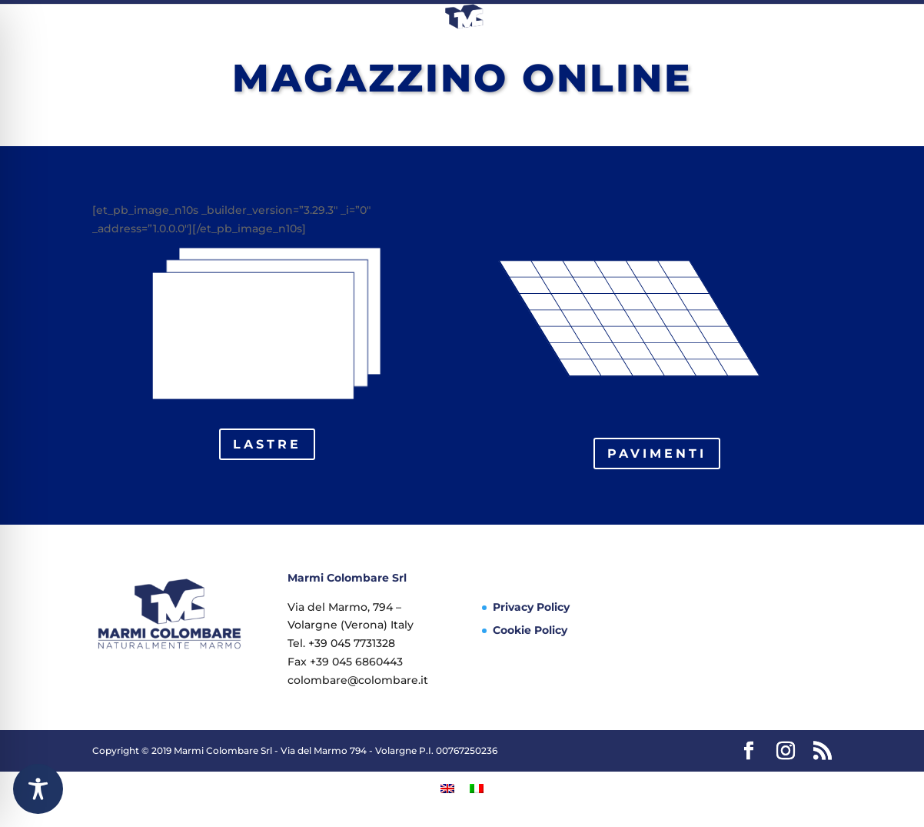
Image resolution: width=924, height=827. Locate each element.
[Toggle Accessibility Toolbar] (38, 788)
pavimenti (656, 453)
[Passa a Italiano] (476, 787)
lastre (267, 444)
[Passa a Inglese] (447, 787)
